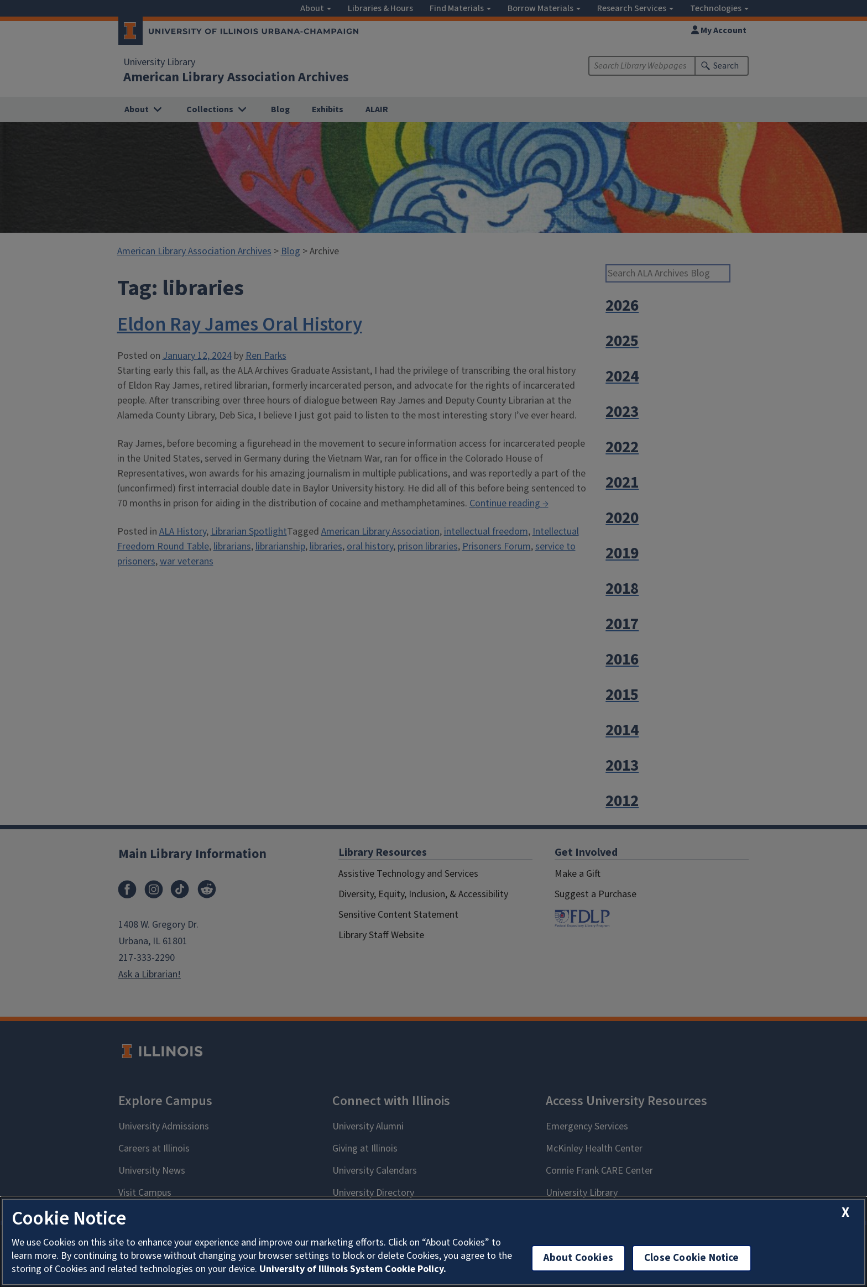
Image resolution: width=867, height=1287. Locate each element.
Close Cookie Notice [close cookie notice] (691, 1258)
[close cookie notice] (845, 1213)
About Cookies (578, 1258)
